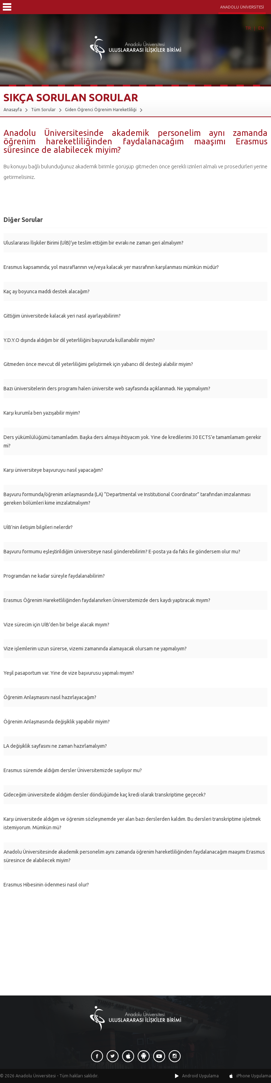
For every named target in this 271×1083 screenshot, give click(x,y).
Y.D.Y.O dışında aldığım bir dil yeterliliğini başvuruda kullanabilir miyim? (79, 340)
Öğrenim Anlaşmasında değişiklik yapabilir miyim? (57, 721)
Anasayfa (13, 109)
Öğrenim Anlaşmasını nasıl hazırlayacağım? (50, 697)
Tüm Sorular (43, 109)
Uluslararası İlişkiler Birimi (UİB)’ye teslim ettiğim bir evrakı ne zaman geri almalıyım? (93, 243)
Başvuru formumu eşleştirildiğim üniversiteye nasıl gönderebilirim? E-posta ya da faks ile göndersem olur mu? (122, 551)
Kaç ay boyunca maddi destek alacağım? (47, 291)
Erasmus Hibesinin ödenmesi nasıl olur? (46, 885)
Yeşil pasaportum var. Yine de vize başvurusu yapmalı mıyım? (69, 673)
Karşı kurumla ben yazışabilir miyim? (42, 413)
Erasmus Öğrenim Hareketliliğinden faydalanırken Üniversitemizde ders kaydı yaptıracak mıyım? (107, 600)
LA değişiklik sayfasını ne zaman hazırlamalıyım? (55, 746)
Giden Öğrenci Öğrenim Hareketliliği (101, 109)
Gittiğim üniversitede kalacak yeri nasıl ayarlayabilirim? (62, 316)
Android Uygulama (200, 1075)
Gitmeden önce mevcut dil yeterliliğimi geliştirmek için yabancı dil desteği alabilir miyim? (98, 364)
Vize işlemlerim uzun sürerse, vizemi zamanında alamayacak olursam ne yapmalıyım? (95, 648)
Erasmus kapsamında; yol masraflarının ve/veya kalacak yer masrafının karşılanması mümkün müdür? (111, 267)
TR (248, 28)
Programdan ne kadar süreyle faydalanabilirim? (54, 576)
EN (261, 28)
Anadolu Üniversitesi (36, 1075)
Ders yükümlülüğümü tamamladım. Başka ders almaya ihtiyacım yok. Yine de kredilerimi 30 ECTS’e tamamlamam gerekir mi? (132, 441)
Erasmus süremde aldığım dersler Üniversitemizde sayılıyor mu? (73, 770)
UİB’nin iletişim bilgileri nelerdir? (38, 527)
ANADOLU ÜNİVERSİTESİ (242, 7)
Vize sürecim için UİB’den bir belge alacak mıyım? (56, 624)
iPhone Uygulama (253, 1075)
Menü (7, 7)
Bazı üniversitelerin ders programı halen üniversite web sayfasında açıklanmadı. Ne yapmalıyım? (107, 388)
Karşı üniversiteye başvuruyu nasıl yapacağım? (53, 470)
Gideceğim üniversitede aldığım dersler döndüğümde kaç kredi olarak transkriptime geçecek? (105, 795)
